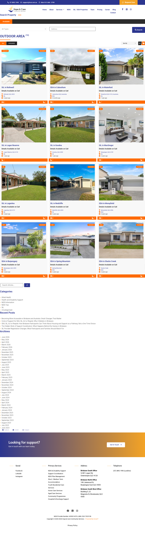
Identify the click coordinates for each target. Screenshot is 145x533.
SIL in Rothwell (8, 87)
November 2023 (7, 415)
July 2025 (5, 365)
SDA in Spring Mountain (60, 261)
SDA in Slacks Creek (107, 261)
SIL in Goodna (56, 145)
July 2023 (5, 425)
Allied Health (6, 297)
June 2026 (5, 337)
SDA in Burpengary (9, 261)
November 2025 (7, 355)
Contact (113, 10)
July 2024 (5, 395)
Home (42, 10)
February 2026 (7, 347)
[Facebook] (122, 9)
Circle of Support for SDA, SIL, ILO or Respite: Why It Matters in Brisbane (27, 321)
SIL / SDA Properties (76, 10)
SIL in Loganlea (8, 203)
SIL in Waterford (105, 87)
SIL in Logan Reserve (10, 145)
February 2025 (7, 377)
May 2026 (5, 340)
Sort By (125, 43)
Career (100, 10)
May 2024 (5, 400)
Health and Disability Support (12, 300)
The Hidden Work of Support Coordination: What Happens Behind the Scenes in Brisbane (34, 326)
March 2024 (6, 405)
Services (57, 10)
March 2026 (6, 345)
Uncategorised (7, 310)
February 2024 (7, 408)
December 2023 (7, 413)
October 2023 (7, 418)
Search (138, 30)
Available (6, 22)
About (49, 10)
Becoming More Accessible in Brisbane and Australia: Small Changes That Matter (31, 319)
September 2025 (8, 360)
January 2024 (7, 410)
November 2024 (7, 385)
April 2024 (5, 403)
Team (87, 10)
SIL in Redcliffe (56, 203)
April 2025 (5, 372)
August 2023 (6, 423)
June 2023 (5, 428)
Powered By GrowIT (91, 519)
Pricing (93, 10)
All (3, 43)
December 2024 (7, 382)
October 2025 (7, 357)
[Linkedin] (126, 9)
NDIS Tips (5, 305)
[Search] (27, 285)
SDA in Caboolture (58, 87)
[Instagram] (130, 9)
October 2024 (7, 387)
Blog (107, 10)
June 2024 (5, 398)
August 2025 (6, 362)
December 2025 (7, 352)
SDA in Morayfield (106, 203)
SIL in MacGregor (106, 145)
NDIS (65, 10)
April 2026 (5, 342)
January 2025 (7, 380)
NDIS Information (8, 302)
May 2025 (5, 370)
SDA (53, 96)
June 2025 (5, 367)
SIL (4, 96)
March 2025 (6, 375)
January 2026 (7, 350)
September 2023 (8, 420)
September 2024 (8, 390)
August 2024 (6, 393)
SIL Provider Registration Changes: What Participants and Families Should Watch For (33, 329)
